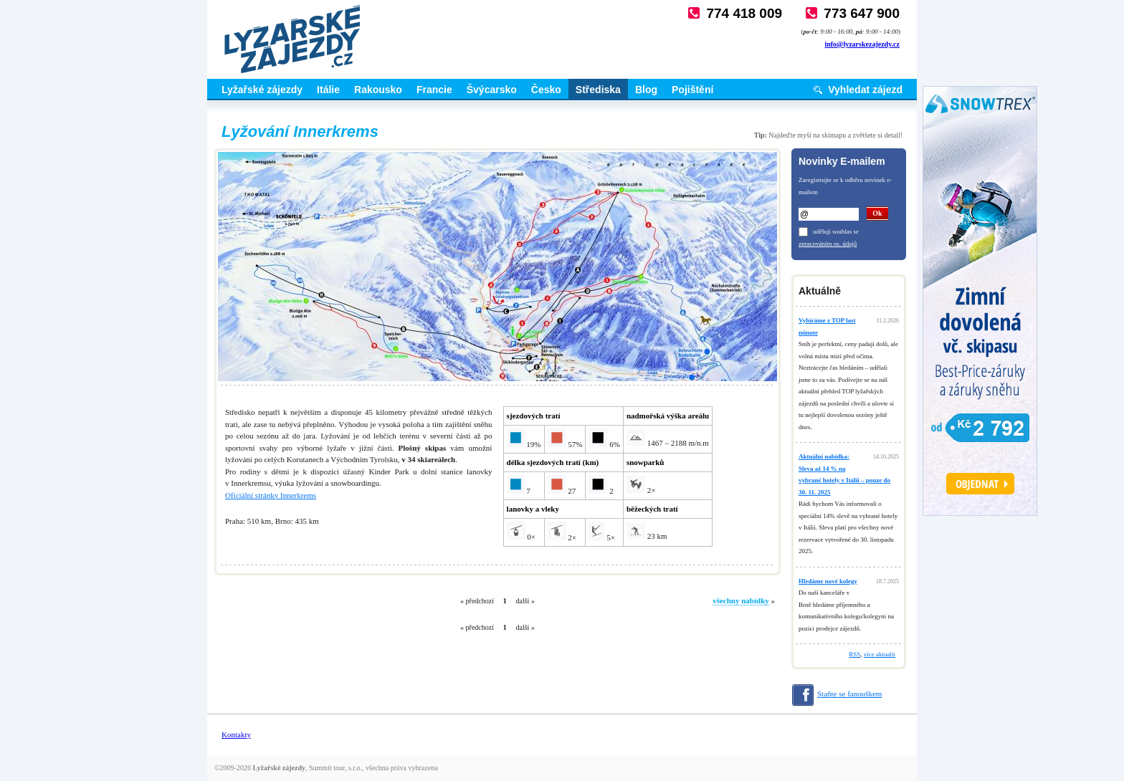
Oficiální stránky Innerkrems (270, 495)
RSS (854, 654)
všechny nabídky (741, 600)
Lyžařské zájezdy (262, 89)
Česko (546, 89)
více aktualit (879, 654)
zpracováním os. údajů (828, 243)
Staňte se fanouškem (849, 693)
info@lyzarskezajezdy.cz (862, 44)
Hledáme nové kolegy (828, 581)
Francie (434, 89)
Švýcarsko (492, 89)
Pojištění (692, 89)
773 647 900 (862, 13)
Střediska (598, 89)
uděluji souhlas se (836, 231)
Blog (646, 89)
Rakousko (378, 89)
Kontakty (236, 734)
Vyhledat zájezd (865, 89)
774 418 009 (744, 13)
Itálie (328, 89)
